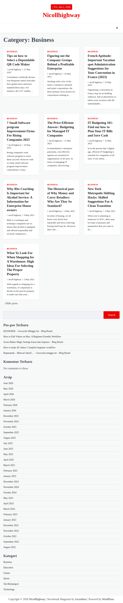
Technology (9, 589)
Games (6, 573)
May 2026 (8, 388)
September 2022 (11, 541)
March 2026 (9, 399)
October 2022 (10, 536)
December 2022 (11, 525)
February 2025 (10, 470)
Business (12, 51)
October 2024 (10, 492)
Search (111, 314)
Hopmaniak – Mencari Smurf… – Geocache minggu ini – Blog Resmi (36, 353)
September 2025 (11, 432)
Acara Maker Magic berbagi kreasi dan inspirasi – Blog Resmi (33, 342)
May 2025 (8, 454)
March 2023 (9, 509)
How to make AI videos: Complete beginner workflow (29, 347)
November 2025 (11, 421)
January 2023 (9, 520)
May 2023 (8, 498)
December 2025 (11, 416)
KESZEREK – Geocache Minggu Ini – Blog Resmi (28, 331)
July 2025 (8, 443)
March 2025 (9, 465)
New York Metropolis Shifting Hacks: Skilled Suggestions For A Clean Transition (101, 197)
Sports (6, 578)
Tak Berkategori (11, 584)
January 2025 (9, 476)
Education (8, 567)
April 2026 (8, 394)
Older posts (11, 303)
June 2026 (8, 383)
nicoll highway (14, 69)
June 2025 (8, 449)
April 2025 (8, 459)
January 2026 (9, 410)
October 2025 (10, 427)
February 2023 (10, 514)
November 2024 (11, 487)
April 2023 (8, 503)
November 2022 (11, 531)
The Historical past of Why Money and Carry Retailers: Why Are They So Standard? (60, 197)
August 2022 (9, 547)
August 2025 (9, 438)
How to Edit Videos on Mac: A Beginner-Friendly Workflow (32, 336)
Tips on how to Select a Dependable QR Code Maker (21, 60)
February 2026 (10, 405)
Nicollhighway (61, 15)
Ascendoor (81, 599)
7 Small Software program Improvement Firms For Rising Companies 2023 (21, 131)
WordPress (108, 599)
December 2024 (11, 481)
